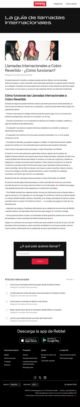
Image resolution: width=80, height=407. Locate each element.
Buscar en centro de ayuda (48, 356)
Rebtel (57, 182)
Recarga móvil (28, 367)
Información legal (66, 358)
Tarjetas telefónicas (30, 358)
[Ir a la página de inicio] (40, 3)
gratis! (50, 218)
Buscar (40, 261)
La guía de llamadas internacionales (30, 363)
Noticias (7, 365)
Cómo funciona (10, 358)
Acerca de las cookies (68, 355)
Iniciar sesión (71, 4)
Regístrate (58, 4)
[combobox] (40, 253)
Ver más (70, 279)
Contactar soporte (48, 361)
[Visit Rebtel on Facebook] (35, 377)
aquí (75, 395)
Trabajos (7, 362)
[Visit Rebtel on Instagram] (45, 377)
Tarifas (25, 355)
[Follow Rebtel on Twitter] (40, 377)
